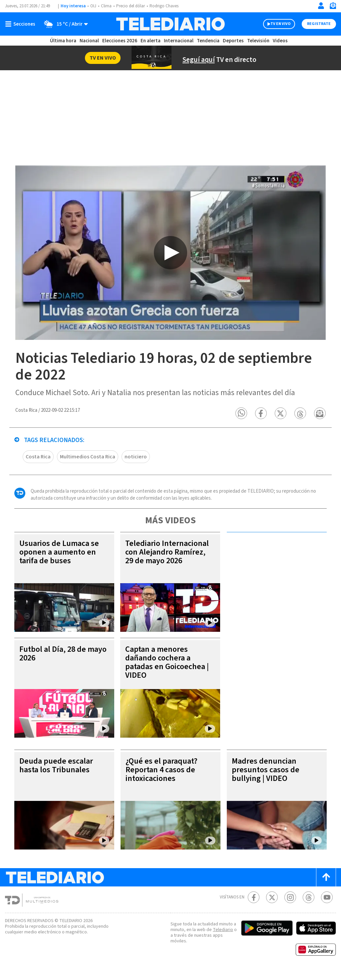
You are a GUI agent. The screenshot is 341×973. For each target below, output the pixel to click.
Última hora (63, 41)
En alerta (152, 41)
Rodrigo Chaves (167, 6)
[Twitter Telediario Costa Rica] (272, 898)
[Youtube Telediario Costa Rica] (327, 898)
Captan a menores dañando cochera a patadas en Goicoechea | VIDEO (167, 663)
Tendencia (208, 41)
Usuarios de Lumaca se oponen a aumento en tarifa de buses (61, 553)
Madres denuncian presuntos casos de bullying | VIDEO (266, 771)
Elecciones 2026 (120, 41)
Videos (279, 41)
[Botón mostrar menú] (21, 24)
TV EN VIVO (274, 24)
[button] (242, 414)
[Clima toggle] (64, 24)
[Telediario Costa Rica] (170, 24)
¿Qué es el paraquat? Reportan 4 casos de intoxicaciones (164, 771)
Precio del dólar (132, 6)
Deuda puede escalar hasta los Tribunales (57, 767)
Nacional (89, 41)
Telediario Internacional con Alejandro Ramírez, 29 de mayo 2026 (166, 553)
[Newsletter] (332, 7)
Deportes (233, 41)
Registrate (318, 24)
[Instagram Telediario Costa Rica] (290, 898)
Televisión (258, 41)
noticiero (137, 458)
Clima (106, 6)
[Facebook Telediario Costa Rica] (253, 898)
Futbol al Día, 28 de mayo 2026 (54, 655)
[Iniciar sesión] (321, 5)
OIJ (93, 6)
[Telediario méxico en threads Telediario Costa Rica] (308, 898)
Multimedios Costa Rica (89, 458)
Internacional (179, 41)
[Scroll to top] (326, 878)
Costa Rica (39, 458)
